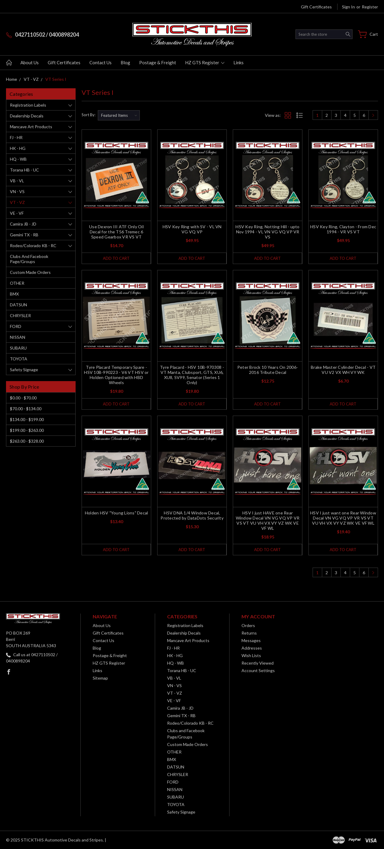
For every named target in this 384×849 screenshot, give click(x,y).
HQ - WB (18, 159)
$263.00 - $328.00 (27, 441)
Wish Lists (251, 655)
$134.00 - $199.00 (27, 419)
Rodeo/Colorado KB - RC (33, 245)
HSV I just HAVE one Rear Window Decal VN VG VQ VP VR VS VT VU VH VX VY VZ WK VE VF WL (268, 520)
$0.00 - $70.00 (23, 397)
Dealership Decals (27, 115)
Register (370, 6)
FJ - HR (16, 137)
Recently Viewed (258, 663)
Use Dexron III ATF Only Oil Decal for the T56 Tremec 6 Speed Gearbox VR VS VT (116, 231)
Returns (249, 632)
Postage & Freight (157, 62)
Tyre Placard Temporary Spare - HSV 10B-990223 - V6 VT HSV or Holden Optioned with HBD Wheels (116, 375)
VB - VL (17, 180)
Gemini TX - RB (24, 234)
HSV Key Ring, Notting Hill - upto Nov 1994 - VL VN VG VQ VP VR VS (267, 231)
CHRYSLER (20, 315)
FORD (15, 326)
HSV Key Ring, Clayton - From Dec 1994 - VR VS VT (343, 229)
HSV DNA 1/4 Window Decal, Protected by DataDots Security (192, 515)
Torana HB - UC (24, 169)
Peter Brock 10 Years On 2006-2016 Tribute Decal (267, 370)
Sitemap (100, 678)
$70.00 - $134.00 (25, 408)
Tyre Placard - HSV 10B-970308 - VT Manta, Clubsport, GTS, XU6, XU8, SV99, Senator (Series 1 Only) (192, 375)
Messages (251, 640)
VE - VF (17, 213)
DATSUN (18, 304)
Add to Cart (116, 258)
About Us (29, 62)
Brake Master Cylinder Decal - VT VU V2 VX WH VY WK (343, 370)
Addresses (252, 647)
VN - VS (17, 191)
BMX (14, 293)
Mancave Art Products (31, 126)
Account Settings (258, 670)
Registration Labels (28, 105)
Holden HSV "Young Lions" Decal (116, 512)
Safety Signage (24, 369)
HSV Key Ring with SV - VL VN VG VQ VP (192, 229)
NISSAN (17, 337)
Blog (125, 62)
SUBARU (18, 347)
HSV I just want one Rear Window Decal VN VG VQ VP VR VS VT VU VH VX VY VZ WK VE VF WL (343, 518)
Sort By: (88, 114)
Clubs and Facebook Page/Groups (29, 259)
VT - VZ (17, 202)
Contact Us (100, 62)
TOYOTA (18, 358)
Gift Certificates (316, 6)
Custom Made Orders (30, 272)
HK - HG (18, 148)
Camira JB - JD (23, 223)
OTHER (17, 283)
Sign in (348, 6)
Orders (248, 625)
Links (238, 62)
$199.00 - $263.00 (27, 430)
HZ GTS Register (204, 62)
